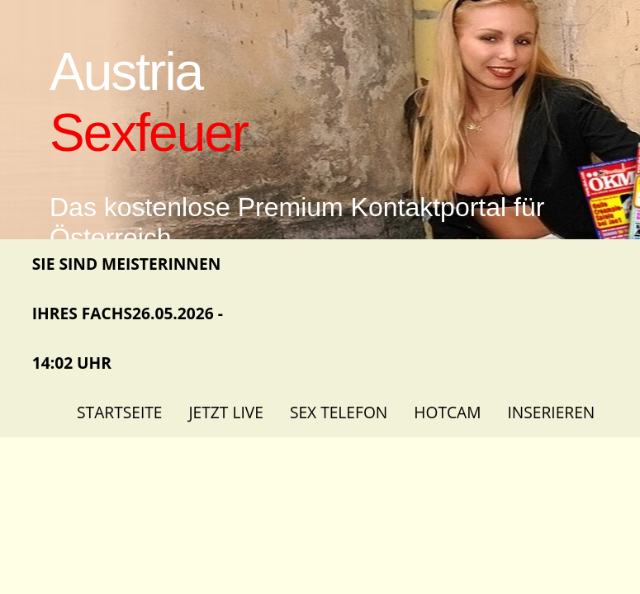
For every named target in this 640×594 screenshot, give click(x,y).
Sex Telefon (338, 412)
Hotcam (447, 412)
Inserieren (551, 412)
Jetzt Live (225, 412)
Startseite (119, 412)
